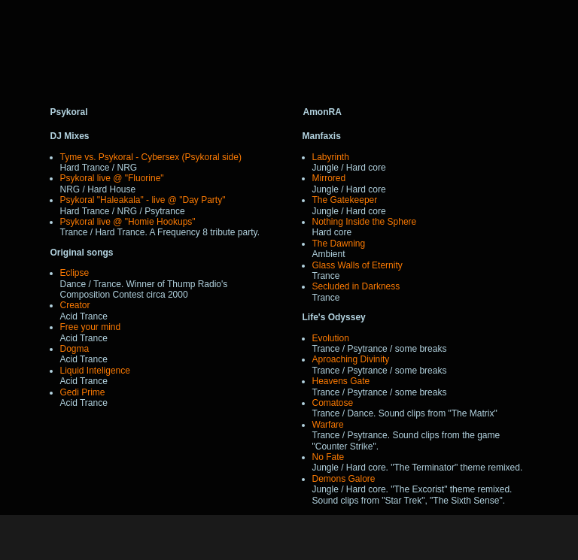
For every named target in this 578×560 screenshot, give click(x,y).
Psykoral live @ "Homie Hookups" (128, 221)
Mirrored (329, 178)
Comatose (333, 403)
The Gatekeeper (345, 200)
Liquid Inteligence (95, 370)
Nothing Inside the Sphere (364, 221)
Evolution (330, 338)
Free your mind (90, 327)
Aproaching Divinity (351, 359)
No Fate (328, 457)
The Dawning (339, 243)
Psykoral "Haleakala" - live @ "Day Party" (143, 200)
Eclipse (75, 273)
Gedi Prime (82, 392)
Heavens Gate (341, 381)
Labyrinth (330, 157)
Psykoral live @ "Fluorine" (112, 178)
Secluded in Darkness (356, 286)
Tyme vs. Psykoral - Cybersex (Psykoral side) (151, 157)
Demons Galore (344, 479)
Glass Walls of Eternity (357, 265)
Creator (75, 305)
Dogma (75, 349)
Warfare (328, 424)
